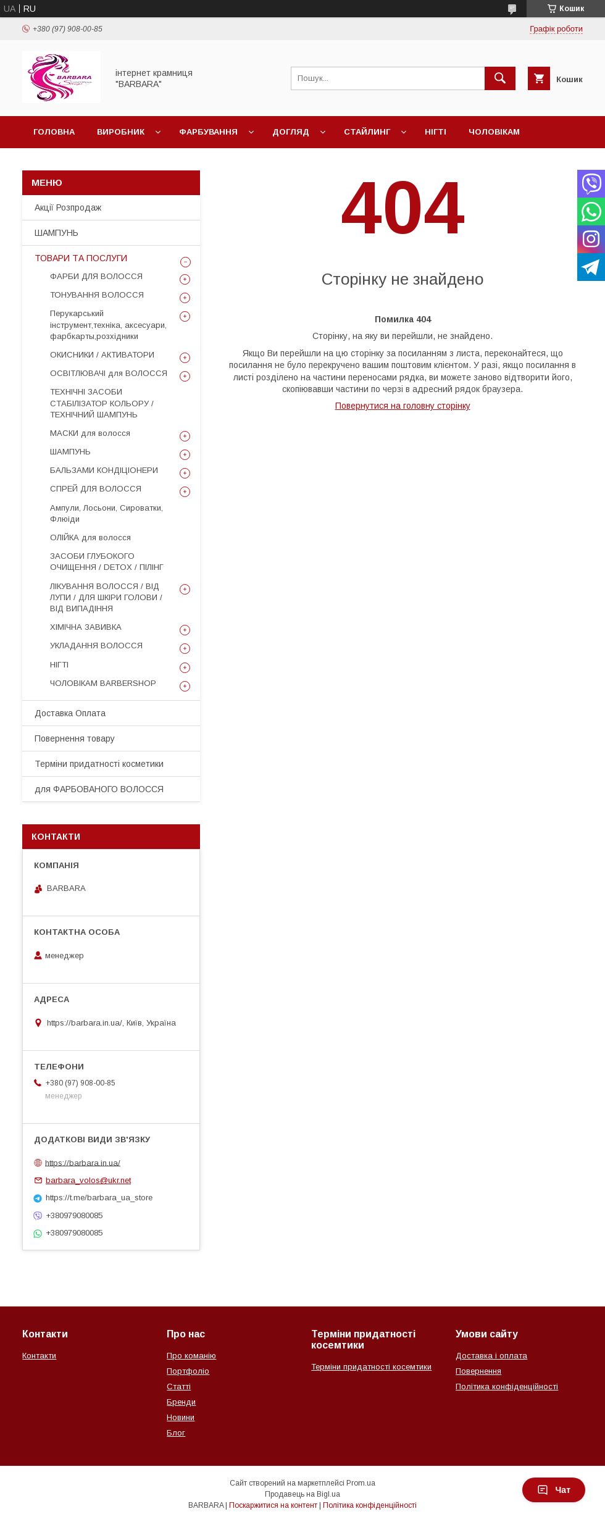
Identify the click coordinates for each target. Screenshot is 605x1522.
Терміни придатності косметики (99, 764)
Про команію (191, 1355)
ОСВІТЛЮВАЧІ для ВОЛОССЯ (108, 373)
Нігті (435, 131)
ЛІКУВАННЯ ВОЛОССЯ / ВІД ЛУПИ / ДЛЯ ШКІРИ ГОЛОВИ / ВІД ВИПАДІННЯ (106, 597)
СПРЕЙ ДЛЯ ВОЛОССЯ (95, 488)
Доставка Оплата (70, 713)
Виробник (120, 131)
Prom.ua (360, 1483)
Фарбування (208, 131)
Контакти (39, 1355)
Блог (176, 1432)
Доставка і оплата (491, 1355)
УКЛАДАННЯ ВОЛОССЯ (96, 645)
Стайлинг (367, 131)
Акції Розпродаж (68, 207)
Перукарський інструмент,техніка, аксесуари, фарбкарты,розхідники (108, 324)
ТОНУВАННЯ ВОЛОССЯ (97, 294)
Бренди (181, 1402)
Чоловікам (494, 131)
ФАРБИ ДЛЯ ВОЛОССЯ (96, 276)
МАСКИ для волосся (90, 433)
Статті (179, 1386)
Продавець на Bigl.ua (302, 1494)
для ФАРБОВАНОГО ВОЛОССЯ (99, 789)
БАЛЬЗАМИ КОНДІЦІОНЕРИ (104, 470)
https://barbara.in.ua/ (82, 1162)
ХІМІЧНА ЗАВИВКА (86, 627)
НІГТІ (59, 664)
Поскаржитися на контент (273, 1505)
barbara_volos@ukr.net (88, 1180)
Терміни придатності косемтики (371, 1366)
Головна (54, 131)
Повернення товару (75, 738)
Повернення (478, 1371)
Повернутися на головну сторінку (402, 406)
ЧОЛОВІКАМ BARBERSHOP (103, 683)
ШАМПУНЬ (56, 233)
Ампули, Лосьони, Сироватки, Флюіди (106, 513)
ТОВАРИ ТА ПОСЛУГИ (81, 258)
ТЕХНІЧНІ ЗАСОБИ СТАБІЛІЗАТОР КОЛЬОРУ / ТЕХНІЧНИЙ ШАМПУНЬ (102, 403)
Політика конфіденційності (507, 1386)
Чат (553, 1489)
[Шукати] (500, 78)
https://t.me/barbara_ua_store (99, 1197)
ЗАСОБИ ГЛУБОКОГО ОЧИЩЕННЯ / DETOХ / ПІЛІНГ (107, 561)
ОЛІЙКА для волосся (90, 537)
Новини (180, 1417)
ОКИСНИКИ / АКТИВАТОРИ (102, 354)
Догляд (290, 131)
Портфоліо (188, 1371)
